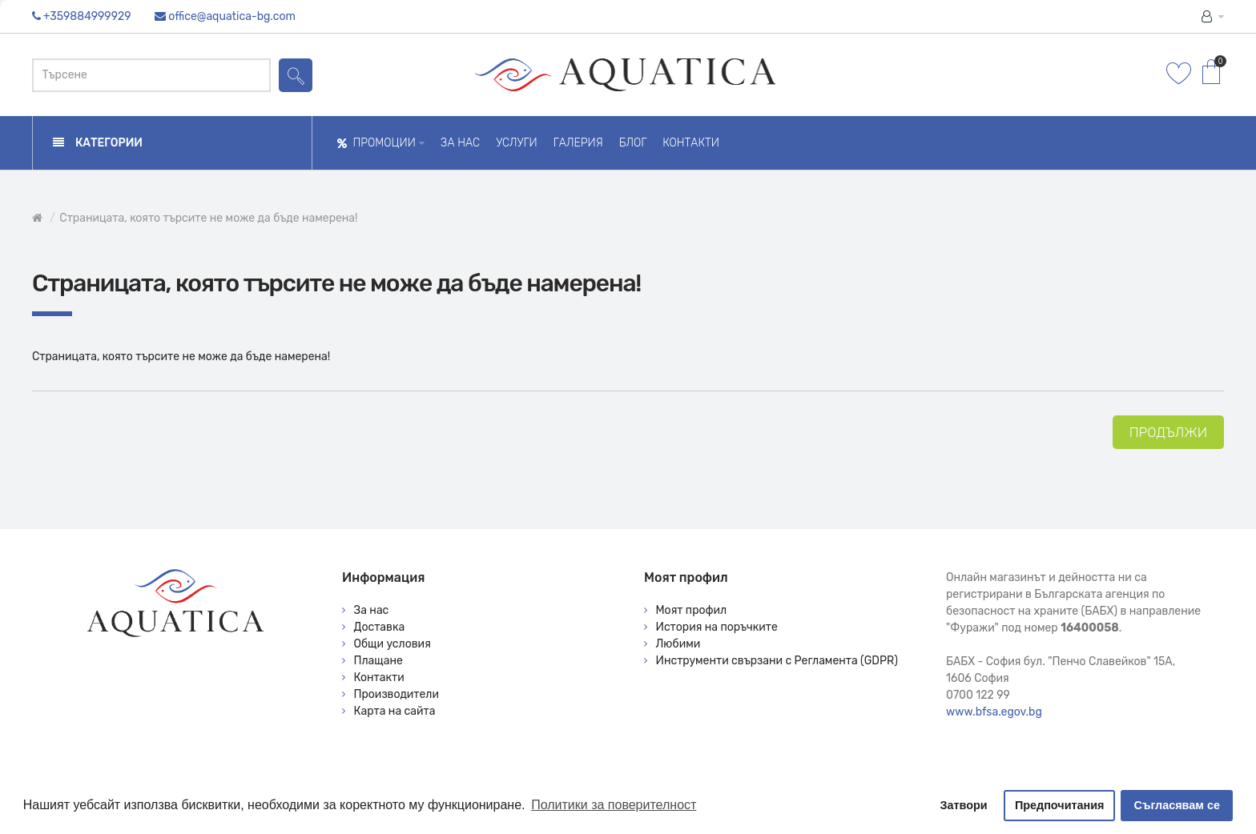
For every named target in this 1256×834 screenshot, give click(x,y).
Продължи (1168, 432)
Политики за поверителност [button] (613, 805)
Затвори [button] (964, 805)
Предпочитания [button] (1060, 805)
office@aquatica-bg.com (232, 16)
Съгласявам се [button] (1177, 805)
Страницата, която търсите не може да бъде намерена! (208, 218)
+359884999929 (87, 16)
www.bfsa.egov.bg (994, 712)
